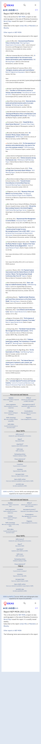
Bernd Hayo (7, 21)
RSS (25, 26)
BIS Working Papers (18, 105)
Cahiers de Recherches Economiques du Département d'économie (20, 233)
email (22, 26)
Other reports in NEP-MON (12, 32)
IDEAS (5, 491)
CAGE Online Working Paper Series (16, 210)
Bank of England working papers (15, 72)
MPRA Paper (19, 137)
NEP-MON (22, 17)
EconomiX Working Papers (13, 185)
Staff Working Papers (27, 352)
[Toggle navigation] (24, 5)
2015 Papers (32, 115)
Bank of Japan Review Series (18, 312)
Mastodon (32, 26)
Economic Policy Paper (27, 124)
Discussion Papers (21, 220)
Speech (24, 276)
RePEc (12, 491)
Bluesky (6, 28)
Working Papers (15, 301)
